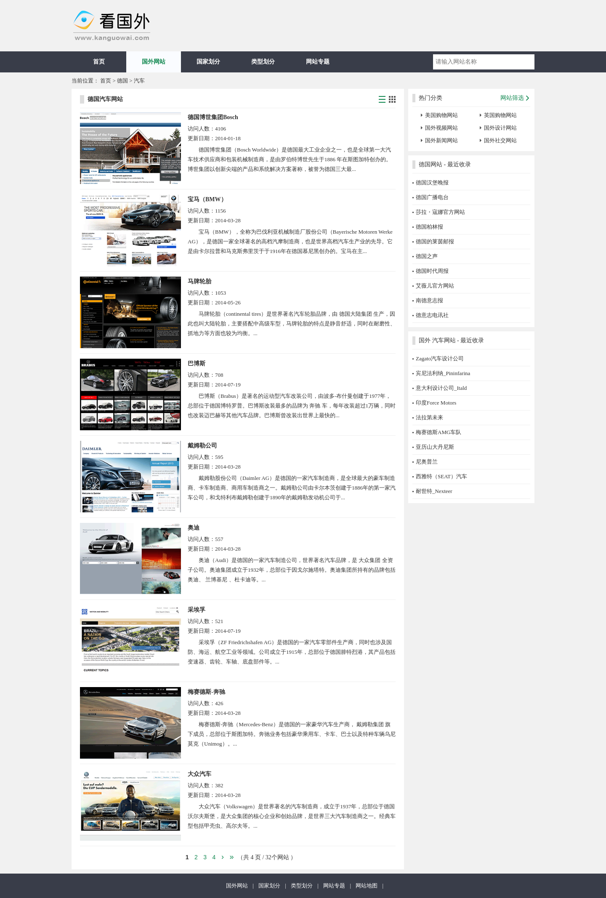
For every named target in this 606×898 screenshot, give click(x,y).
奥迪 (193, 528)
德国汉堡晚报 (432, 182)
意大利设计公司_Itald (441, 388)
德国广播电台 (432, 197)
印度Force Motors (436, 403)
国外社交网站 (500, 140)
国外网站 (153, 62)
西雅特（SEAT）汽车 (441, 476)
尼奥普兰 (427, 461)
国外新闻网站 (441, 140)
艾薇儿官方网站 (435, 285)
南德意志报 (429, 300)
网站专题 (318, 62)
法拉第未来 (429, 417)
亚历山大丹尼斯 (435, 447)
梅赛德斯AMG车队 (438, 432)
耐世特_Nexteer (434, 491)
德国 (123, 80)
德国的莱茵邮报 (435, 241)
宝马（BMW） (207, 199)
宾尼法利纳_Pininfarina (443, 373)
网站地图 (366, 885)
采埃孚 (196, 610)
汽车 (139, 80)
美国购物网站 (441, 115)
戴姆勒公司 (202, 445)
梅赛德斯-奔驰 (206, 692)
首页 (99, 62)
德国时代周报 (432, 271)
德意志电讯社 (432, 315)
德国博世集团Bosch (213, 117)
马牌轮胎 (199, 281)
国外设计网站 (500, 128)
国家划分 (208, 62)
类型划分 (263, 62)
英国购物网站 (500, 115)
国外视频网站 (441, 128)
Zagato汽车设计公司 (440, 358)
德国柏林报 (429, 227)
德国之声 (427, 256)
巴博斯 (196, 363)
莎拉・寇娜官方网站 (440, 212)
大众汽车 (199, 774)
